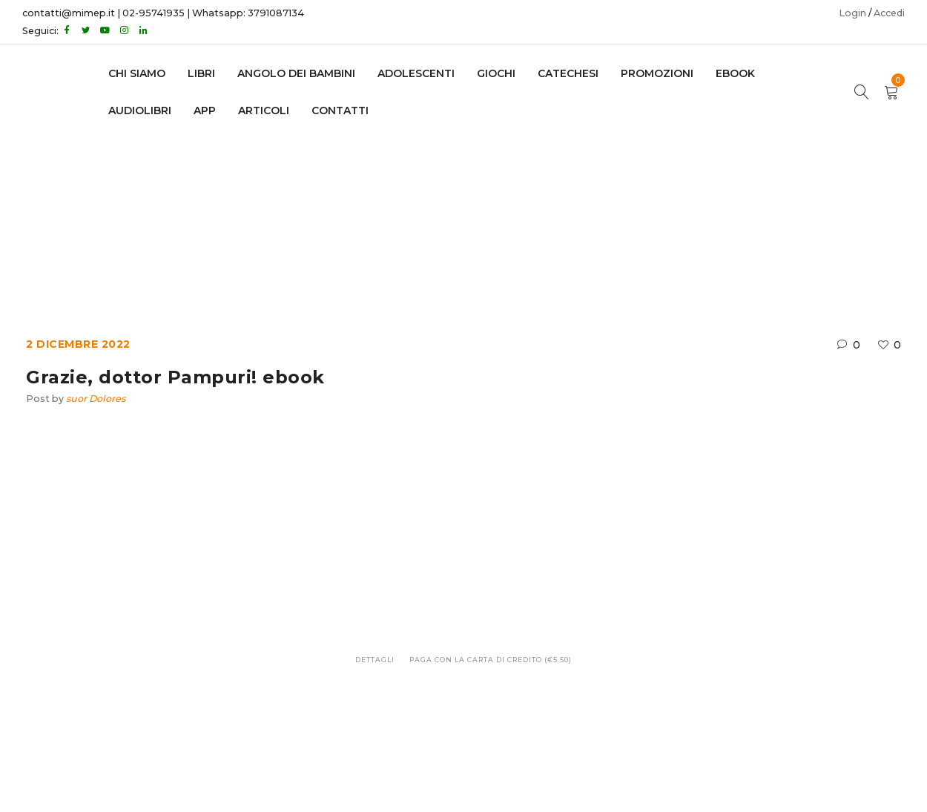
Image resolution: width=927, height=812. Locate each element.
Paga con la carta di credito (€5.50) (490, 660)
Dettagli (375, 660)
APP (205, 110)
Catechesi (568, 73)
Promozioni (657, 73)
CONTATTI (340, 110)
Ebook (400, 212)
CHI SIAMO (136, 73)
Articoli (263, 110)
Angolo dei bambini (296, 73)
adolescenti (416, 73)
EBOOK (735, 73)
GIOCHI (496, 73)
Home (347, 212)
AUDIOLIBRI (139, 110)
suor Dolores (95, 398)
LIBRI (201, 73)
